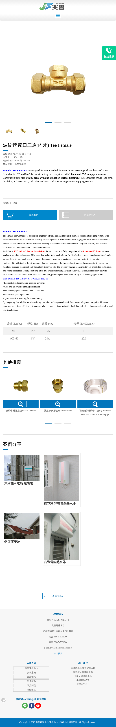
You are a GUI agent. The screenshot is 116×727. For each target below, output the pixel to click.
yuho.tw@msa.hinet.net (61, 648)
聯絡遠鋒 (31, 690)
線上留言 (58, 653)
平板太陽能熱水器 (83, 676)
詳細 (20, 404)
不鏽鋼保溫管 (83, 680)
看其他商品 (58, 596)
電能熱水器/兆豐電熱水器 (83, 668)
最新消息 (31, 677)
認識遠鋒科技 (31, 668)
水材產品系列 (83, 684)
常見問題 (31, 685)
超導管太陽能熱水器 (83, 672)
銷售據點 (31, 681)
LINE (109, 53)
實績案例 (31, 672)
